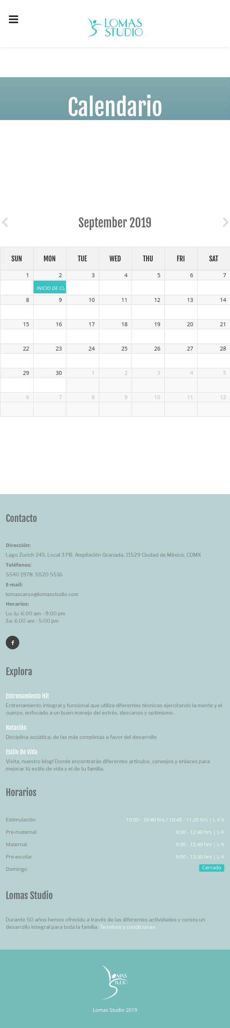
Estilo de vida (21, 752)
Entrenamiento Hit (27, 696)
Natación (16, 728)
